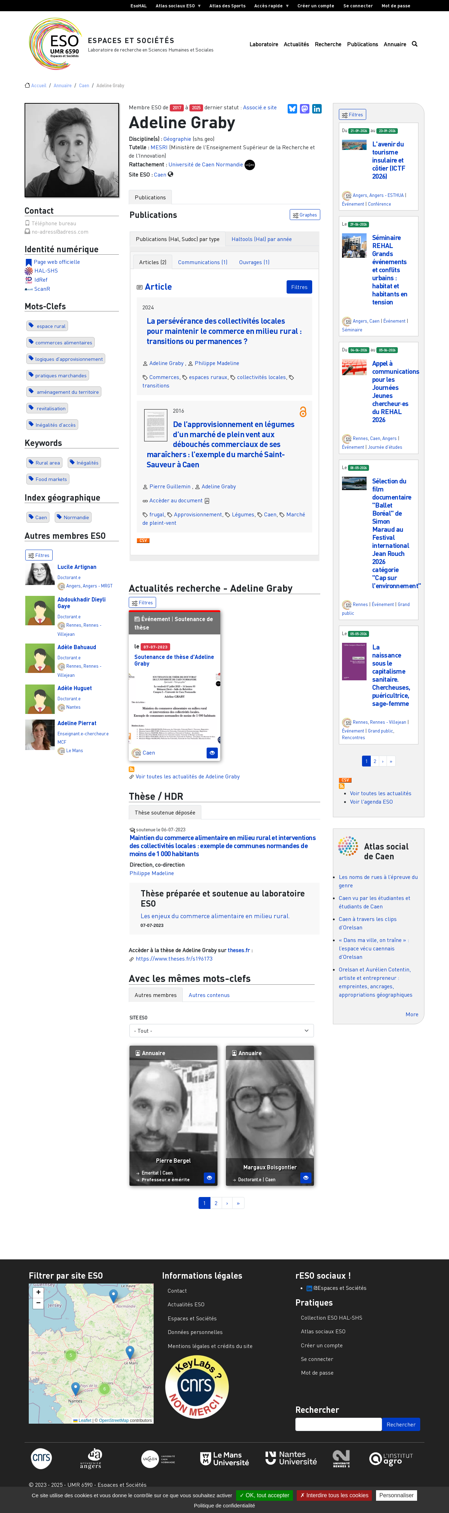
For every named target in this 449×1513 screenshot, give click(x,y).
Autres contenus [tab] (209, 1002)
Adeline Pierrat (77, 730)
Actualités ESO (186, 1311)
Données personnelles (195, 1339)
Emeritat (150, 1180)
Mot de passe (396, 5)
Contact (177, 1297)
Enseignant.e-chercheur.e (83, 741)
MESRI (159, 154)
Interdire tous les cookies (334, 1495)
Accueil (38, 93)
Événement (155, 626)
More (412, 1021)
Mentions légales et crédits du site (210, 1353)
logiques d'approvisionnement (69, 366)
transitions (155, 392)
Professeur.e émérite (166, 1187)
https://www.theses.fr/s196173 (174, 966)
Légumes (243, 521)
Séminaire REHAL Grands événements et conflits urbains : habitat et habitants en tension (390, 277)
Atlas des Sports (227, 5)
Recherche (328, 47)
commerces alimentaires (63, 350)
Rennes (73, 632)
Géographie (177, 146)
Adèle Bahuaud (77, 654)
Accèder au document (179, 507)
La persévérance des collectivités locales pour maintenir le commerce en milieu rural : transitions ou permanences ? (220, 338)
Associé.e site (260, 114)
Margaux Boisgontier (270, 1174)
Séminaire (352, 337)
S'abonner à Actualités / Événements (131, 776)
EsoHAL (138, 5)
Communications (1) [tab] (202, 269)
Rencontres (353, 745)
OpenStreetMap (114, 1428)
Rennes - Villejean (388, 730)
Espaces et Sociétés (138, 44)
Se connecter (358, 5)
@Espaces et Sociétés (337, 1295)
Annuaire (395, 47)
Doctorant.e (69, 584)
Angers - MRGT (98, 593)
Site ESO (138, 1025)
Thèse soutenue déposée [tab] (165, 820)
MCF (62, 749)
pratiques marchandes (61, 383)
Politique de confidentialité (224, 1505)
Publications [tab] (150, 204)
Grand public (380, 738)
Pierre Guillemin (169, 493)
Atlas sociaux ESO (176, 7)
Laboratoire (263, 47)
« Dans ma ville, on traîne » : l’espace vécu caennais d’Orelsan (374, 956)
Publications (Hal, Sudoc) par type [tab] (178, 246)
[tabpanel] (225, 411)
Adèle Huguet (75, 695)
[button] (354, 151)
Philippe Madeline (217, 370)
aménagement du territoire (67, 399)
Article (160, 293)
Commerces (164, 384)
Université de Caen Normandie (205, 171)
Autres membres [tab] (156, 1002)
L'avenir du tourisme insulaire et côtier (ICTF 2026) (389, 167)
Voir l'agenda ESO (371, 808)
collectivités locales (261, 384)
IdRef (40, 286)
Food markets (51, 487)
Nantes (73, 714)
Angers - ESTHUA (386, 202)
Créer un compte (315, 5)
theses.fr (239, 957)
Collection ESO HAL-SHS (331, 1324)
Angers (73, 593)
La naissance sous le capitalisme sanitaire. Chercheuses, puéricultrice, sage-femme (391, 682)
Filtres (299, 294)
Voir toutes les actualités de (184, 783)
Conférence (379, 211)
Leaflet (82, 1428)
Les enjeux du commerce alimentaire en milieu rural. (215, 923)
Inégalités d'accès (55, 432)
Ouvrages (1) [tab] (254, 269)
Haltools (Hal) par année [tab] (262, 246)
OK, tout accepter (264, 1495)
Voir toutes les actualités (380, 800)
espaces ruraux (208, 384)
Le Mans (74, 758)
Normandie (76, 525)
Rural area (47, 470)
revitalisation (50, 416)
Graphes (305, 222)
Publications (362, 47)
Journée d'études (385, 455)
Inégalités (87, 470)
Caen (84, 93)
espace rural (50, 333)
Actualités (296, 47)
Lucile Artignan (77, 574)
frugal (156, 521)
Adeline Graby (166, 370)
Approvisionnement (198, 521)
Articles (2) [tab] (152, 269)
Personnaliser (397, 1495)
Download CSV (143, 548)
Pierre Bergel (173, 1167)
